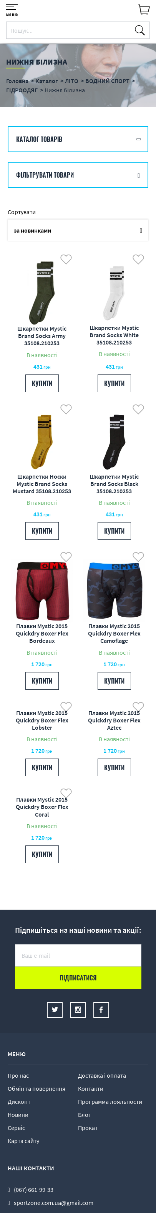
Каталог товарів (39, 139)
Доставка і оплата (102, 1075)
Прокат (88, 1127)
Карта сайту (23, 1141)
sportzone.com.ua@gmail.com (53, 1202)
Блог (84, 1114)
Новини (18, 1114)
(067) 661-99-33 (33, 1189)
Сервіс (16, 1127)
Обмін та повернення (36, 1088)
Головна (17, 81)
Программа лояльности (110, 1101)
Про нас (18, 1075)
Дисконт (19, 1101)
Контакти (90, 1088)
